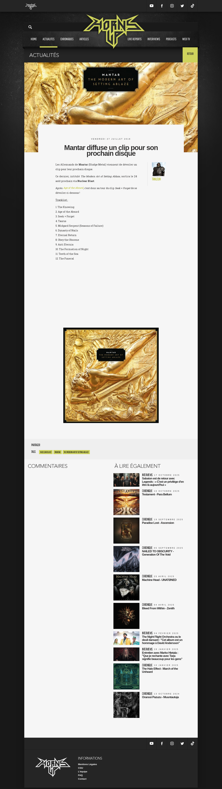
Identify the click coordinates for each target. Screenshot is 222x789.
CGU (80, 769)
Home (34, 42)
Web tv (186, 42)
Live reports (134, 42)
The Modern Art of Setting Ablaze (76, 452)
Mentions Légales (87, 765)
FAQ (80, 776)
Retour (189, 55)
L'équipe (82, 773)
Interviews (153, 42)
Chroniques (66, 42)
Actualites (48, 42)
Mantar (58, 452)
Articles (84, 42)
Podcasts (171, 42)
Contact (82, 780)
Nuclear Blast (45, 452)
